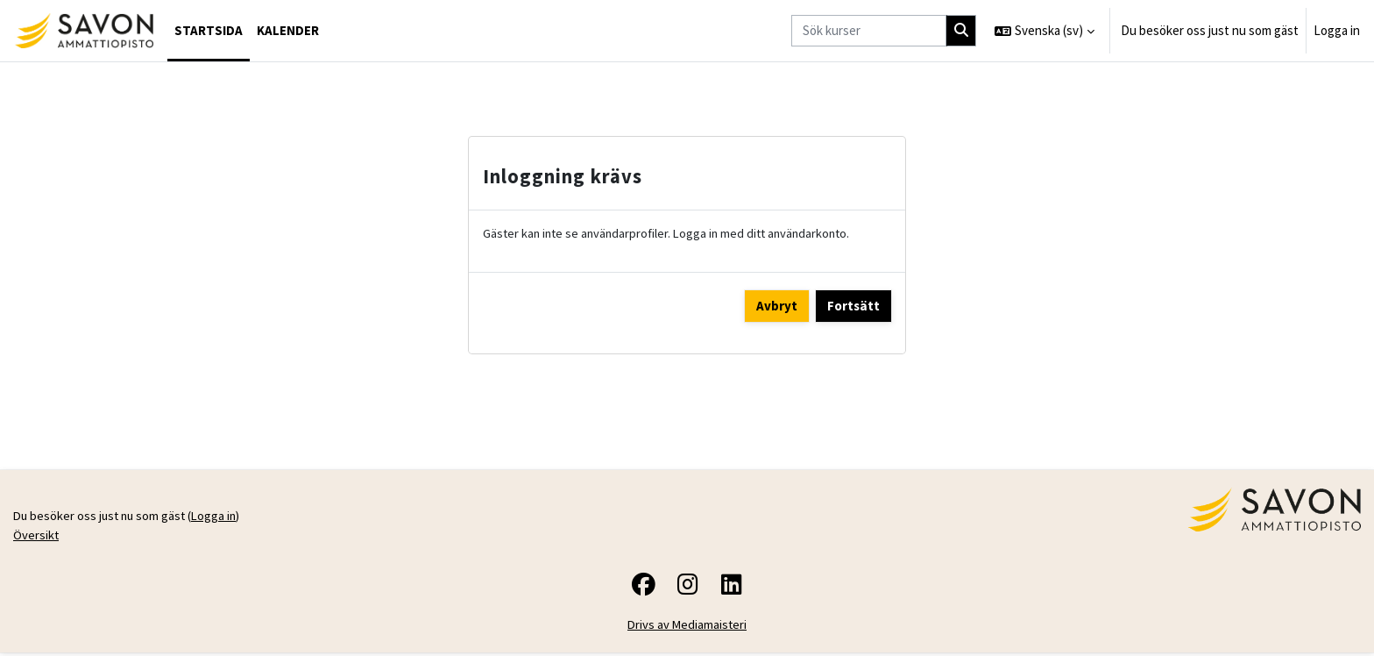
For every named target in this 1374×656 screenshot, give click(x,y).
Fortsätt (853, 306)
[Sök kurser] (868, 31)
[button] (1044, 30)
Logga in (1337, 30)
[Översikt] (83, 30)
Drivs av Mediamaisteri (687, 627)
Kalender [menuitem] (288, 30)
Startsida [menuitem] (208, 30)
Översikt (36, 537)
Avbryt (776, 306)
